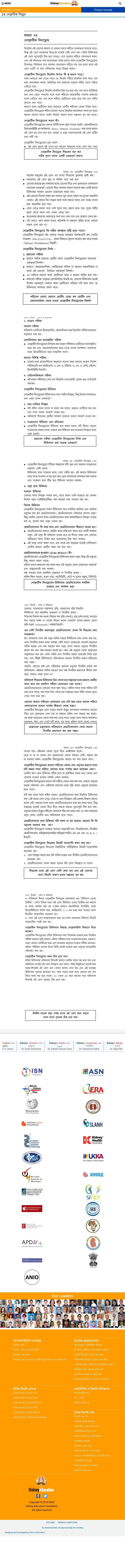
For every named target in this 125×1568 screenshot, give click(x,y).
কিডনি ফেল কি (81, 1448)
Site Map (50, 1554)
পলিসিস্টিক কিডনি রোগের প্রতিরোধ (90, 1391)
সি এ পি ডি (79, 1429)
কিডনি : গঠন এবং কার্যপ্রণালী (26, 1381)
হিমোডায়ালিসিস (81, 1424)
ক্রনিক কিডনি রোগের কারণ (25, 1424)
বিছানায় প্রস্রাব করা (82, 1502)
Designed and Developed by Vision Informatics (25, 1564)
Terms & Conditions (67, 1554)
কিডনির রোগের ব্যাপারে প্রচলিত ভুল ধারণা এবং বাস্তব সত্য (40, 1391)
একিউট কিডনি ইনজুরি (84, 1453)
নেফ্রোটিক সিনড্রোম (83, 1492)
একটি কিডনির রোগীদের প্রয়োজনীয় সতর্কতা (94, 1396)
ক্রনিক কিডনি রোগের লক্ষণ (25, 1429)
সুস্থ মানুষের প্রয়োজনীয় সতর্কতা (88, 1376)
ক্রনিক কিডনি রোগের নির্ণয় (25, 1439)
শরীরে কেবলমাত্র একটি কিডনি (88, 1467)
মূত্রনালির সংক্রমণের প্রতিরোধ (87, 1406)
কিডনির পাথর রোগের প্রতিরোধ (88, 1401)
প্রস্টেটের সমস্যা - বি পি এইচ (87, 1482)
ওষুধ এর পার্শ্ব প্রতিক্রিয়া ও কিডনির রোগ (92, 1487)
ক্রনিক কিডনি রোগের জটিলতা (27, 1434)
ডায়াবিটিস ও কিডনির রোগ (86, 1458)
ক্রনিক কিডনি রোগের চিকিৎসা (26, 1444)
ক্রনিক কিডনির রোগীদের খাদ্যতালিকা (30, 1449)
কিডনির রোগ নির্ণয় (21, 1386)
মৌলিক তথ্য (18, 1376)
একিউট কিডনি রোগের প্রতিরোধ (89, 1386)
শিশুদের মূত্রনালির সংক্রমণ (86, 1497)
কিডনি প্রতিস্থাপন (82, 1434)
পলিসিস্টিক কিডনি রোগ (85, 1463)
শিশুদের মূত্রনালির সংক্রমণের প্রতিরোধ (91, 1410)
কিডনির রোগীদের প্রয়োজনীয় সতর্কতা (91, 1381)
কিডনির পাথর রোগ (83, 1477)
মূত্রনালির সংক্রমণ (82, 1472)
